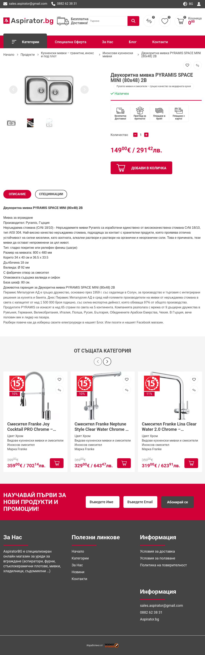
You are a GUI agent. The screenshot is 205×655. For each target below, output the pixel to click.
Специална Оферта (70, 42)
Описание (17, 194)
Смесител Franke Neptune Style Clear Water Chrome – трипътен (101, 427)
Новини (78, 572)
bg (188, 4)
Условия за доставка (157, 551)
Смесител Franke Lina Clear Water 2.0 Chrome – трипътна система (169, 427)
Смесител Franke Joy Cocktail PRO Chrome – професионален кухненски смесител (34, 427)
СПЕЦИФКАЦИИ (51, 194)
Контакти (160, 42)
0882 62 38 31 (64, 4)
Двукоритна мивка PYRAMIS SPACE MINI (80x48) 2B (171, 54)
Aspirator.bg (149, 619)
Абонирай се (177, 502)
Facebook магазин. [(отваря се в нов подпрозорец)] (150, 322)
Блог (133, 42)
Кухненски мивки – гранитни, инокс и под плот (67, 54)
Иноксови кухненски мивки (118, 54)
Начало (8, 54)
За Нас (107, 42)
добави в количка (141, 168)
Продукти (28, 54)
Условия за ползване (157, 558)
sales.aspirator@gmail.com (25, 4)
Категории (25, 42)
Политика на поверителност (163, 565)
